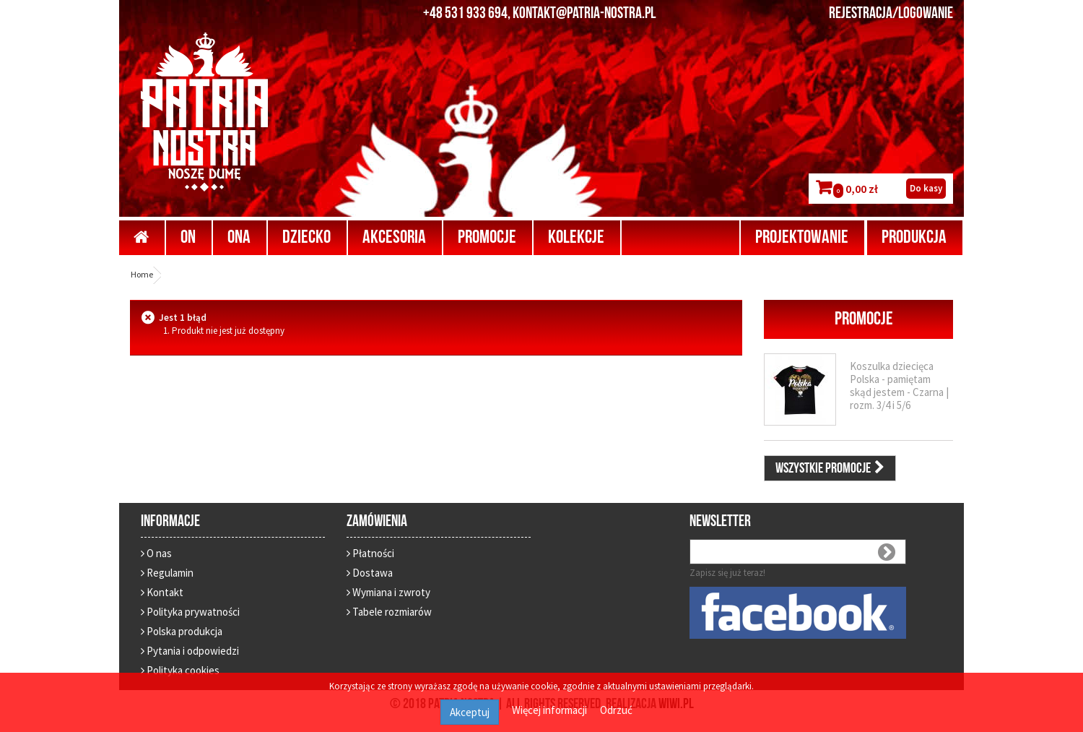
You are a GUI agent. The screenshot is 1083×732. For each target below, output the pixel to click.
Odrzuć (616, 710)
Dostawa (370, 573)
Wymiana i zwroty (388, 592)
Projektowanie (801, 237)
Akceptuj (470, 712)
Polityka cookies (180, 670)
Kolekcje (576, 237)
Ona (239, 237)
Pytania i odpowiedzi (190, 651)
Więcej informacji (550, 710)
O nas (156, 553)
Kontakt (162, 592)
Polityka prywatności (190, 612)
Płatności (370, 553)
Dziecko (306, 237)
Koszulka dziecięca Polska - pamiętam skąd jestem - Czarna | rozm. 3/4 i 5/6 (899, 385)
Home (142, 274)
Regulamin (167, 573)
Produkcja (914, 237)
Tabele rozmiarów (389, 612)
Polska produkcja (181, 631)
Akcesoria (394, 237)
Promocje (487, 237)
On (188, 237)
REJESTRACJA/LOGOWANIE (891, 13)
